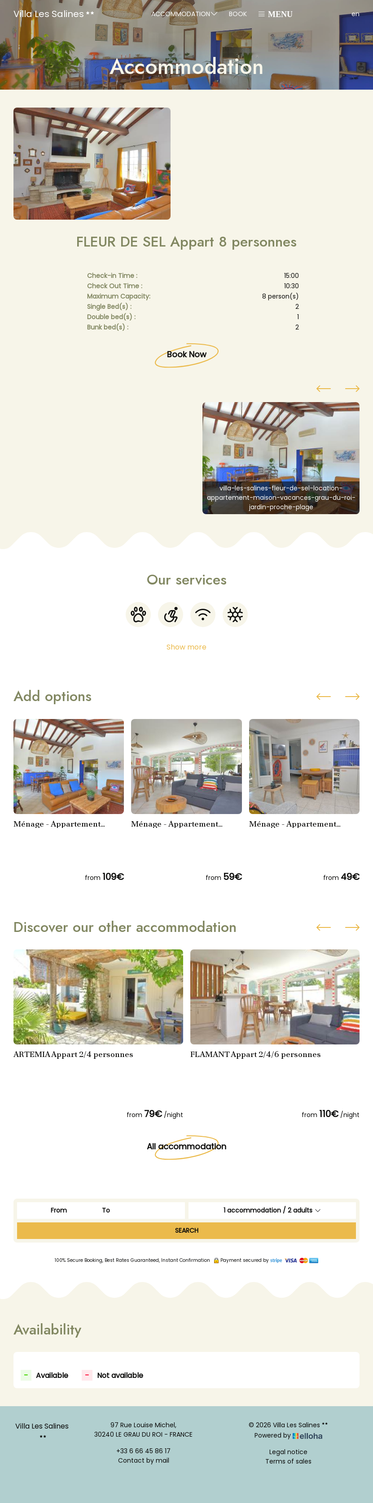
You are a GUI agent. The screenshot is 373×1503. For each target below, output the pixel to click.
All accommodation (186, 1146)
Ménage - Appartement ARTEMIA (292, 823)
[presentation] (323, 390)
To (106, 1210)
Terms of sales (288, 1461)
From (59, 1210)
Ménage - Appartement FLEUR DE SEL (57, 823)
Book (238, 13)
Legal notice (288, 1451)
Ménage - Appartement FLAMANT (174, 823)
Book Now (186, 354)
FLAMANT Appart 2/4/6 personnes (255, 1054)
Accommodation (184, 13)
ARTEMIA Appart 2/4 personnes (73, 1054)
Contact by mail (143, 1460)
